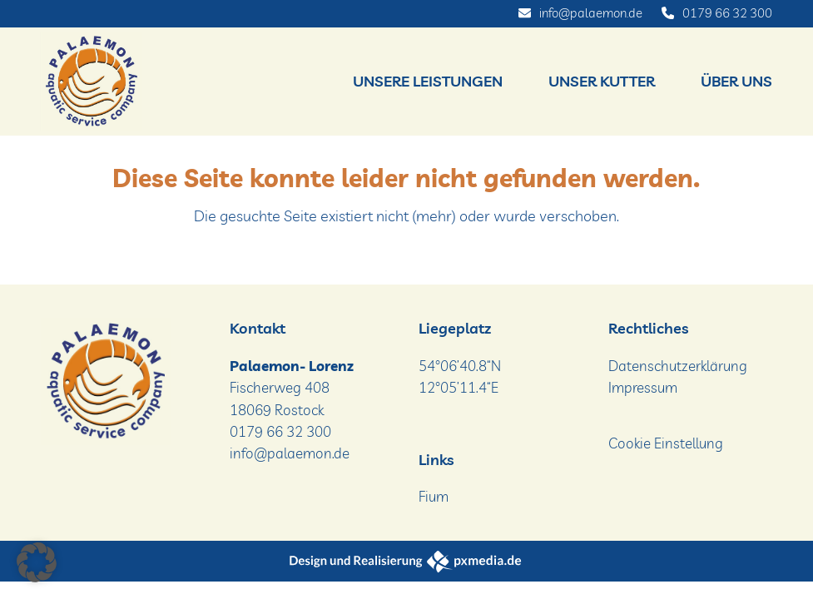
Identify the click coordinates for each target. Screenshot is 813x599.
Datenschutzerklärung (677, 365)
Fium (434, 496)
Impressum (642, 387)
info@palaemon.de (590, 13)
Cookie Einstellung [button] (665, 443)
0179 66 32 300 (727, 13)
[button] (36, 562)
